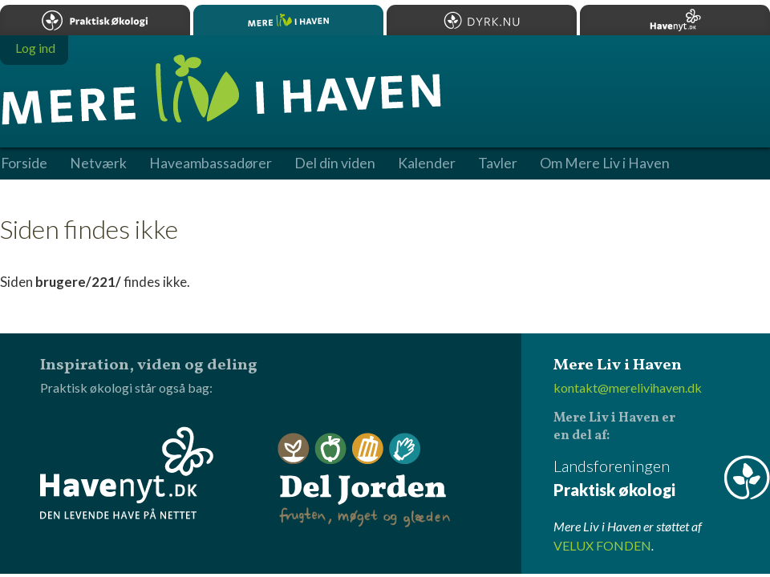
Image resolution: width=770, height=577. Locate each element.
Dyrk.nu (482, 20)
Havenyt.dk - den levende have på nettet (126, 472)
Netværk (98, 163)
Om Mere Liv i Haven (605, 163)
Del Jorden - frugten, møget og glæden (364, 480)
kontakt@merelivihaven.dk (627, 387)
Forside (24, 163)
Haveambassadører (210, 163)
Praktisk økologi (95, 20)
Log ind (35, 47)
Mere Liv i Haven (288, 20)
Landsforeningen (661, 479)
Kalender (427, 163)
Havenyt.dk (675, 20)
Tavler (497, 163)
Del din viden (334, 163)
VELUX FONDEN (602, 545)
